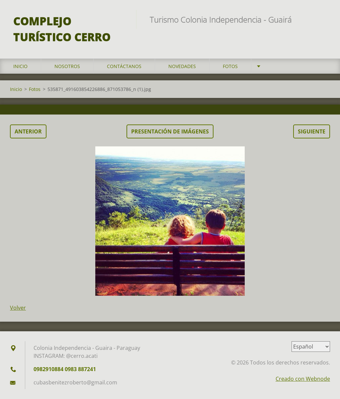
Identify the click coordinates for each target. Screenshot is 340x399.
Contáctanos (124, 66)
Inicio (20, 66)
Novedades (182, 66)
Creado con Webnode (303, 378)
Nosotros (67, 66)
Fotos (230, 66)
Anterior (28, 131)
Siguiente (311, 131)
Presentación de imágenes (170, 131)
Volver (18, 307)
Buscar (323, 19)
